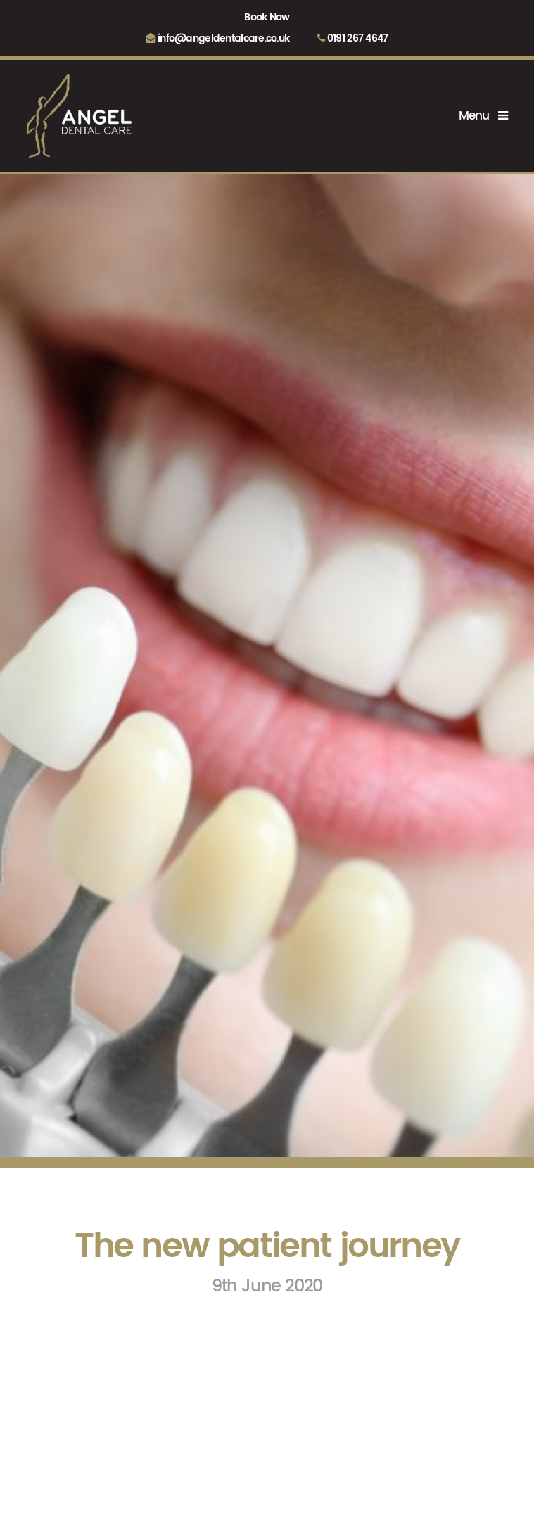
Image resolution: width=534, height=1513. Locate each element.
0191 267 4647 (352, 38)
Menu (483, 116)
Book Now (266, 17)
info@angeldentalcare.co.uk (217, 38)
